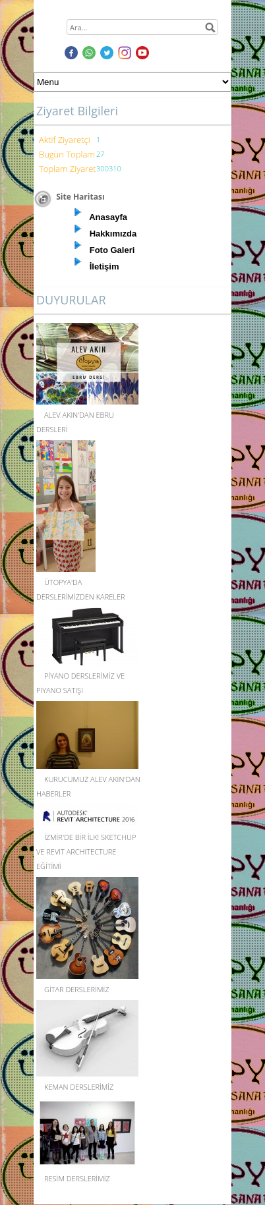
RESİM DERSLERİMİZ (77, 1178)
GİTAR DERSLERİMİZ (76, 989)
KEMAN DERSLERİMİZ (78, 1087)
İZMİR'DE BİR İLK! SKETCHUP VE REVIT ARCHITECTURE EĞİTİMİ (86, 851)
